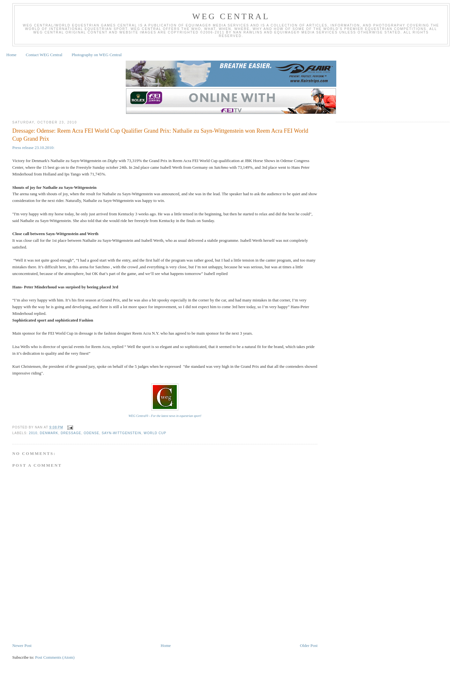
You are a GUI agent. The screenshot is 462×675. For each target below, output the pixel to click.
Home (11, 54)
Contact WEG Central (44, 54)
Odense (91, 433)
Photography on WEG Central (97, 54)
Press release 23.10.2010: (34, 147)
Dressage (71, 433)
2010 (33, 433)
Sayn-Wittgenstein (121, 433)
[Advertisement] (128, 623)
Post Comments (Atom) (55, 657)
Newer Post (22, 645)
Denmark (49, 433)
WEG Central (231, 16)
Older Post (308, 645)
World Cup (155, 433)
